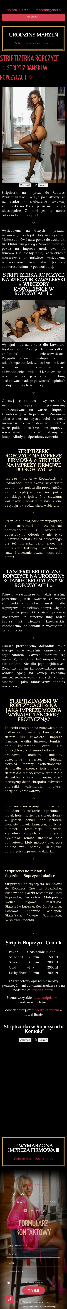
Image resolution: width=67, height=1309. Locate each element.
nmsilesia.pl (50, 1306)
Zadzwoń (25, 185)
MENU (33, 17)
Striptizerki (33, 1185)
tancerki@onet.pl (49, 10)
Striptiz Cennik (42, 990)
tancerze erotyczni (45, 1010)
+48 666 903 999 (17, 10)
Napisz (43, 185)
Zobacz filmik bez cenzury (33, 43)
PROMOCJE (17, 1302)
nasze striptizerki (45, 998)
